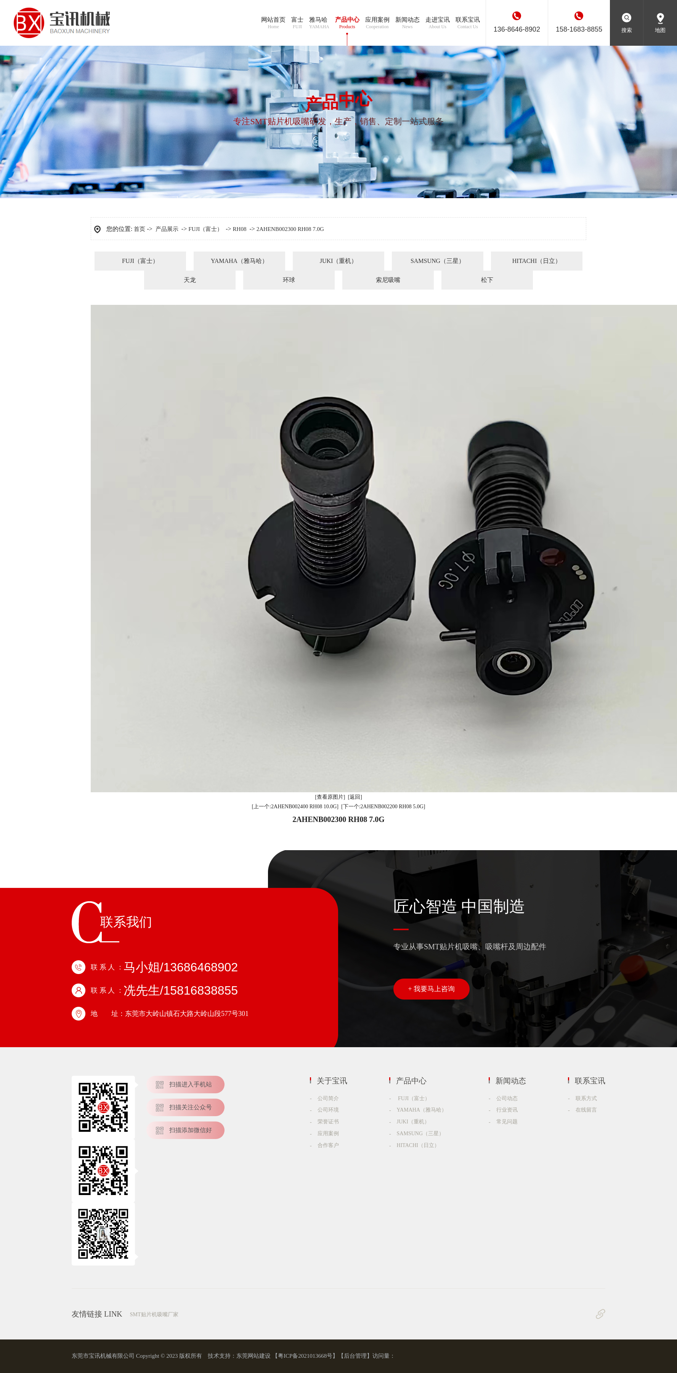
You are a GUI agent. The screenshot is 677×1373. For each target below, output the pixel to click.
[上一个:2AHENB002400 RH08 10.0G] (295, 806)
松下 (487, 280)
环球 (289, 280)
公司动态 (507, 1098)
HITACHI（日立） (536, 261)
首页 (139, 229)
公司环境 (328, 1110)
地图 (660, 30)
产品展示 (167, 229)
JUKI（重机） (339, 261)
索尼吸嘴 (388, 280)
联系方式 (586, 1098)
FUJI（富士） (205, 229)
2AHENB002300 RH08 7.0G (290, 229)
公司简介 (328, 1098)
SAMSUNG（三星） (438, 261)
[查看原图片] (330, 797)
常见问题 (507, 1122)
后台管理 (355, 1356)
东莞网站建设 (253, 1356)
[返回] (355, 797)
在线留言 (586, 1110)
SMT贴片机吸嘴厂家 (154, 1314)
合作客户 (328, 1145)
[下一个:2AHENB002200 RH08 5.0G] (383, 806)
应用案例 (328, 1133)
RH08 (240, 229)
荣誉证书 (328, 1122)
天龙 (190, 280)
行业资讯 (507, 1110)
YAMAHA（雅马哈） (239, 261)
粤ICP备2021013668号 (305, 1356)
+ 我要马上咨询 (431, 989)
